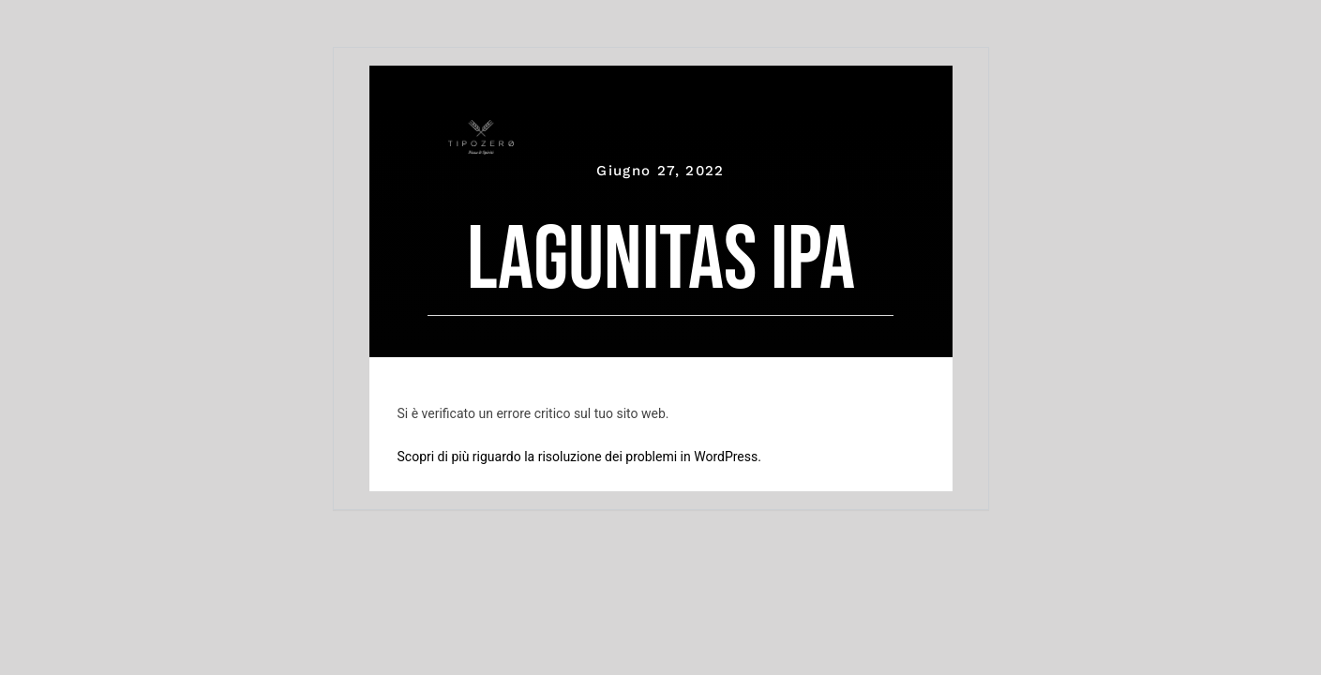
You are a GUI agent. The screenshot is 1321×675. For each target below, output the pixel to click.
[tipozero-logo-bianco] (481, 129)
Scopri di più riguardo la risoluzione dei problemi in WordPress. (579, 456)
